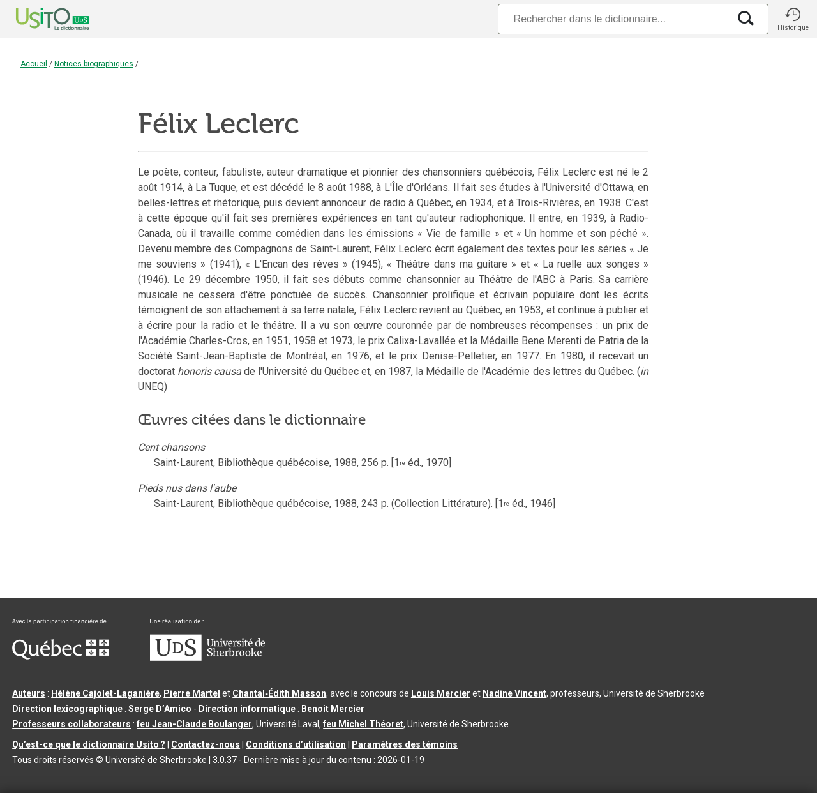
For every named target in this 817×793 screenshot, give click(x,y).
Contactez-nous (205, 744)
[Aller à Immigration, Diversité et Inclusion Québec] (60, 656)
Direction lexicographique (67, 709)
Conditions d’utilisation (296, 744)
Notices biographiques (93, 63)
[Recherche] (613, 18)
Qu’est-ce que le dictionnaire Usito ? (88, 744)
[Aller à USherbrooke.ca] (207, 658)
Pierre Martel (191, 693)
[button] (793, 19)
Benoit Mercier (332, 709)
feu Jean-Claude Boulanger (194, 724)
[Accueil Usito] (38, 19)
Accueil (33, 63)
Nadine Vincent (514, 693)
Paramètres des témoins (405, 744)
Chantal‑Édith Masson (279, 693)
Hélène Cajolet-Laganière (105, 693)
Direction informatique (247, 709)
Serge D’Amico (159, 709)
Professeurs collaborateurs (71, 724)
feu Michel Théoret (363, 724)
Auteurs (28, 693)
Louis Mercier (440, 693)
